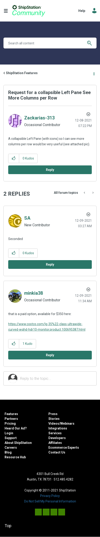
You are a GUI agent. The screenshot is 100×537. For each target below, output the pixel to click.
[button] (13, 158)
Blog (8, 452)
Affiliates (55, 443)
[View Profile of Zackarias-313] (39, 118)
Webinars (67, 423)
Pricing (10, 423)
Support (11, 438)
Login (9, 433)
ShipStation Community (29, 10)
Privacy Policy (50, 496)
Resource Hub (15, 457)
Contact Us (56, 452)
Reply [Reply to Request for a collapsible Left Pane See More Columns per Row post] (50, 170)
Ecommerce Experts (63, 447)
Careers (11, 447)
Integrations (57, 428)
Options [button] (94, 73)
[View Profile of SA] (27, 218)
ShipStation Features (22, 73)
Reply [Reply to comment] (50, 264)
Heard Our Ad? (16, 428)
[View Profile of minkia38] (33, 293)
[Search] (50, 43)
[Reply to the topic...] (56, 378)
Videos (53, 423)
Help (81, 11)
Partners (11, 419)
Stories (54, 419)
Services (55, 433)
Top (8, 525)
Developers (57, 438)
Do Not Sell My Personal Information (50, 501)
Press (53, 414)
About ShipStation (18, 443)
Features (11, 414)
